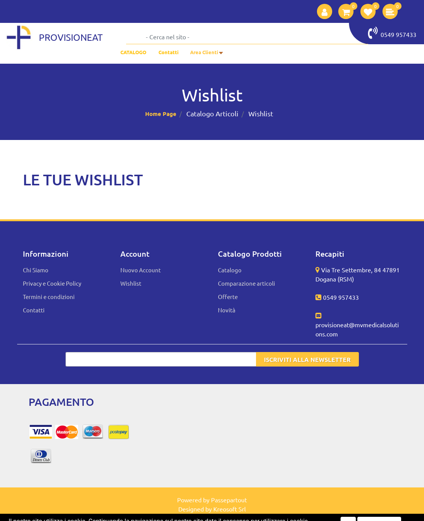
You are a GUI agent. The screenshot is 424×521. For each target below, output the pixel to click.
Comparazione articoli (246, 283)
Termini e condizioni (49, 296)
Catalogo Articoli (212, 113)
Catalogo (230, 269)
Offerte (228, 296)
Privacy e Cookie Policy (52, 283)
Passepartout (229, 499)
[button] (324, 11)
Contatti (168, 52)
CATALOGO (133, 52)
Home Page (160, 113)
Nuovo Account (140, 269)
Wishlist (260, 113)
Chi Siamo (35, 269)
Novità (226, 310)
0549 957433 (392, 33)
